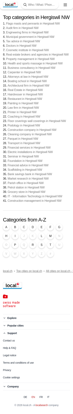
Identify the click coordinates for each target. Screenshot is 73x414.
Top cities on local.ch (29, 271)
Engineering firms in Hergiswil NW (27, 32)
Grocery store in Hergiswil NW (26, 191)
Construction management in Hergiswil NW (34, 200)
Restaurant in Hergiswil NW (25, 98)
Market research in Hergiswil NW (28, 178)
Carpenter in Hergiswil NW (24, 72)
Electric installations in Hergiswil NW (30, 152)
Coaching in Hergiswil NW (24, 116)
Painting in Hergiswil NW (23, 103)
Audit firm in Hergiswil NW (22, 28)
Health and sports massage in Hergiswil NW (35, 63)
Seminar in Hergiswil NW (23, 156)
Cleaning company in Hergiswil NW (30, 134)
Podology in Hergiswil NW (24, 125)
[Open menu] (65, 4)
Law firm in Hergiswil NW (23, 107)
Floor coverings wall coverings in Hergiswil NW (37, 121)
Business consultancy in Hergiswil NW (31, 67)
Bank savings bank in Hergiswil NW (30, 174)
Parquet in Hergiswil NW (23, 138)
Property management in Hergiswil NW (30, 59)
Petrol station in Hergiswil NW (26, 187)
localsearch (41, 405)
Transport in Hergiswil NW (24, 143)
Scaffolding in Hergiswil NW (25, 169)
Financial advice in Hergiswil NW (28, 165)
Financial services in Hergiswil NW (29, 147)
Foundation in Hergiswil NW (25, 160)
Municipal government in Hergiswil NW (30, 36)
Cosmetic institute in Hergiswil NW (27, 50)
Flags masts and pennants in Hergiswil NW (33, 23)
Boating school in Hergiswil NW (27, 81)
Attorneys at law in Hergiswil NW (28, 76)
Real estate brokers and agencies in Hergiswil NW (37, 54)
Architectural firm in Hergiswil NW (28, 85)
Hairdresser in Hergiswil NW (25, 94)
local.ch (8, 271)
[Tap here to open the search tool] (40, 5)
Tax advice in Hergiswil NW (23, 41)
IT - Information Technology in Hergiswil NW (35, 196)
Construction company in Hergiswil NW (32, 129)
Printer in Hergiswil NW (22, 112)
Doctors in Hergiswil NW (21, 45)
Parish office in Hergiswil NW (26, 183)
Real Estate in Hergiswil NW (25, 90)
